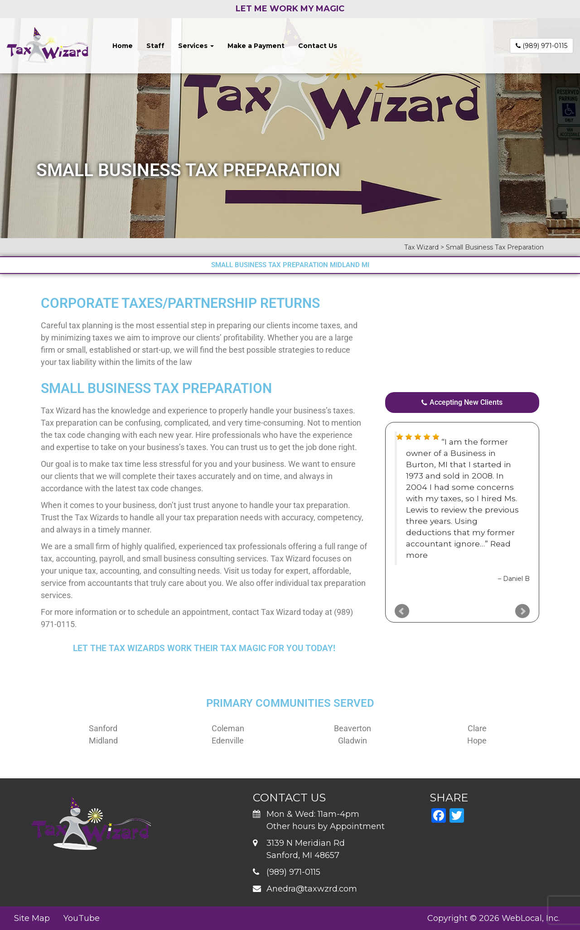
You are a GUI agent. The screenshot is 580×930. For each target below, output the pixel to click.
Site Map (32, 918)
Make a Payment (256, 46)
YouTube (81, 918)
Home (122, 46)
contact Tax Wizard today (277, 612)
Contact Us (317, 46)
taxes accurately (206, 476)
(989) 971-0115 (541, 46)
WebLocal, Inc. (531, 918)
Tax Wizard (61, 410)
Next (522, 611)
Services (196, 46)
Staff (155, 46)
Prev (402, 611)
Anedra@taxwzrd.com (311, 889)
